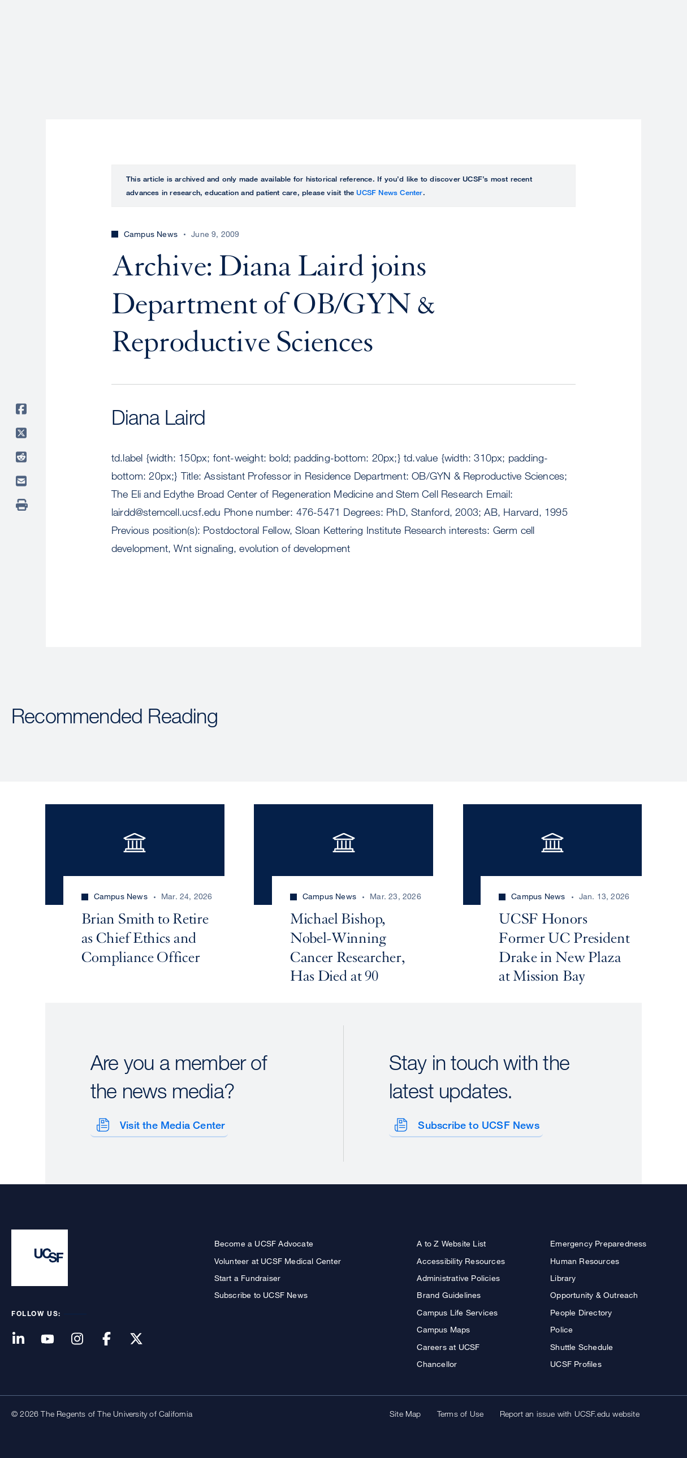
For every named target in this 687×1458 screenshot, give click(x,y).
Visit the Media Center (170, 1123)
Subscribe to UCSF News (476, 1123)
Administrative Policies (458, 1275)
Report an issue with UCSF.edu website (570, 1412)
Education (517, 48)
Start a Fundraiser (247, 1275)
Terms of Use (460, 1412)
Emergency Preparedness (598, 1241)
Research (450, 48)
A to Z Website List (451, 1241)
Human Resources (584, 1258)
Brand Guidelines (449, 1293)
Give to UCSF (632, 12)
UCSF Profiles (576, 1361)
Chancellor (437, 1361)
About (318, 48)
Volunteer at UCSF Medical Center (277, 1258)
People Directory (581, 1310)
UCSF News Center (389, 192)
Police (561, 1327)
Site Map (405, 1412)
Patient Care (380, 48)
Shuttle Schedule (581, 1344)
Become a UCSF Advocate (263, 1241)
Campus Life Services (457, 1310)
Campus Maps (443, 1327)
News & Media (592, 48)
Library (563, 1275)
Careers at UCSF (448, 1344)
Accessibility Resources (461, 1258)
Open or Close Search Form (655, 48)
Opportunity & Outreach (594, 1293)
